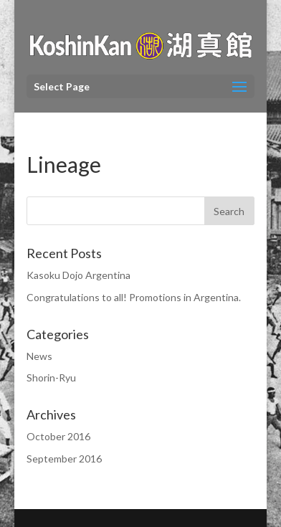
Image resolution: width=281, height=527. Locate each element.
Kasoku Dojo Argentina (78, 275)
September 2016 (64, 458)
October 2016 (58, 436)
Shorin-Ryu (51, 377)
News (39, 356)
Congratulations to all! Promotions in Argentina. (134, 297)
